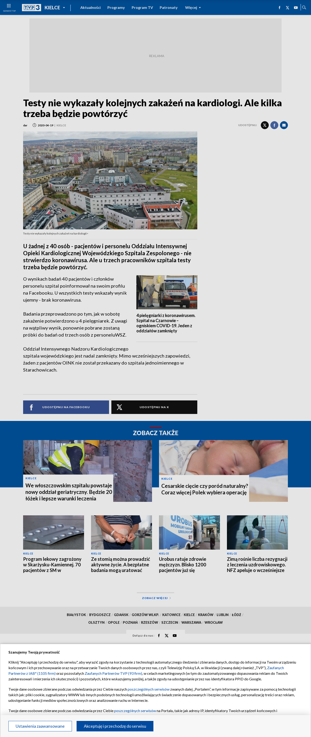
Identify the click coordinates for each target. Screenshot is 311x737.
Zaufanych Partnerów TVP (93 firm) (113, 673)
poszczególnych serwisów (149, 689)
